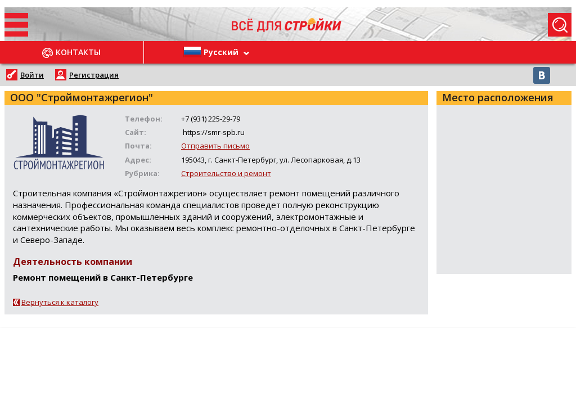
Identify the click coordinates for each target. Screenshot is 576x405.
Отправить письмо (215, 146)
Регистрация (94, 75)
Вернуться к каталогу (59, 302)
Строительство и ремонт (226, 173)
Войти (32, 75)
